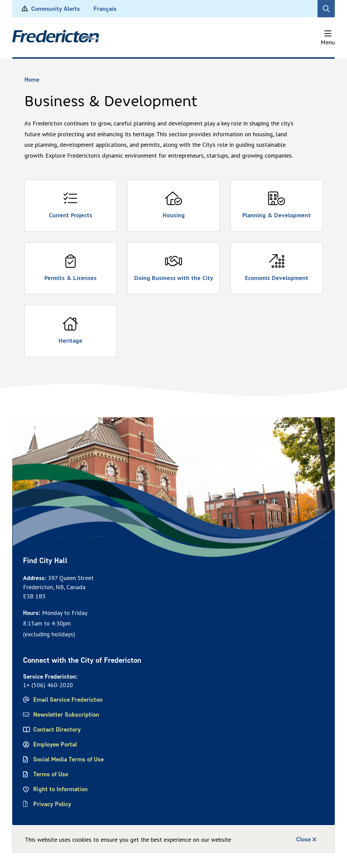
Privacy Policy (52, 804)
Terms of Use (50, 774)
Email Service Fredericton (68, 699)
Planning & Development (276, 215)
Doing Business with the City (173, 278)
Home (31, 79)
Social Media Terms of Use (68, 759)
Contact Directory (57, 729)
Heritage (70, 340)
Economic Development (276, 278)
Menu (328, 42)
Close (303, 839)
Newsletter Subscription (66, 714)
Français (105, 9)
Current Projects (70, 215)
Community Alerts (55, 9)
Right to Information (60, 789)
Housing (174, 215)
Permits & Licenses (70, 278)
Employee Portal (55, 744)
